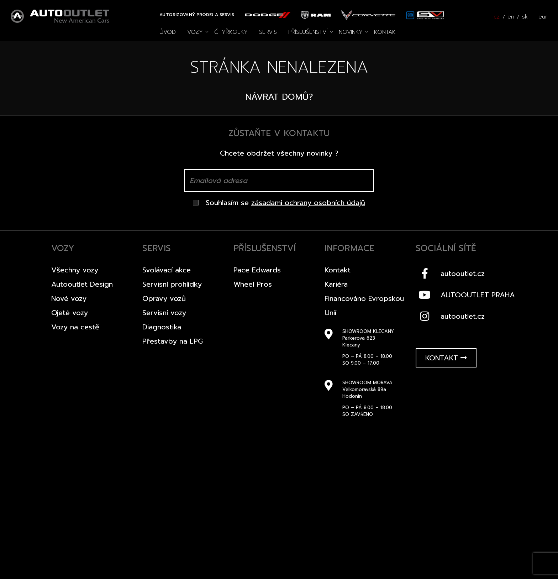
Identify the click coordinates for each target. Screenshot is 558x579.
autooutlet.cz (450, 273)
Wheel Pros (252, 284)
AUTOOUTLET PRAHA (465, 295)
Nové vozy (68, 298)
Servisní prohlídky (172, 284)
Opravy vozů (164, 298)
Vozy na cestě (75, 327)
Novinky (351, 32)
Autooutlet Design (82, 284)
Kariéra (336, 284)
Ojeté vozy (69, 312)
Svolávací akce (166, 270)
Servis (268, 32)
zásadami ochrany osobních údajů (308, 202)
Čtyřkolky (231, 32)
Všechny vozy (74, 270)
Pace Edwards (257, 270)
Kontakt (386, 32)
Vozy (195, 32)
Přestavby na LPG (172, 341)
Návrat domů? (279, 96)
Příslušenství (307, 32)
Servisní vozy (164, 312)
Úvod (167, 32)
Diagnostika (161, 327)
